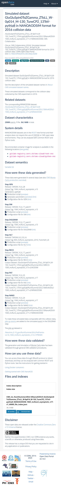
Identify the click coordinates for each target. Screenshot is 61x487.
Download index (23, 411)
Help (30, 472)
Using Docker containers (14, 367)
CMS (47, 60)
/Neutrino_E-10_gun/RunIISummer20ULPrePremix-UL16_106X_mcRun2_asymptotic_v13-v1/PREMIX (24, 333)
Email (31, 481)
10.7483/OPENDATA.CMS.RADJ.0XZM (22, 54)
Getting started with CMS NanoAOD (19, 371)
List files (11, 411)
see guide (24, 149)
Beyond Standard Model (36, 60)
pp (6, 63)
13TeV (52, 60)
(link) (34, 197)
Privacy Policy (31, 466)
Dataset (8, 60)
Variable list (9, 167)
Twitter (30, 478)
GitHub (30, 475)
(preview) (24, 194)
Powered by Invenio (48, 454)
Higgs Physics (24, 60)
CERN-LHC (12, 63)
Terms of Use (31, 461)
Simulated (15, 60)
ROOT (34, 132)
